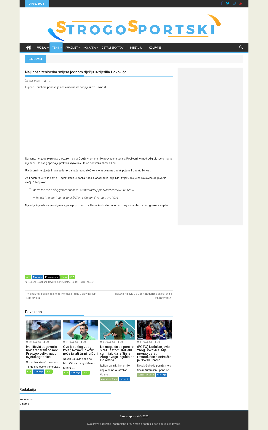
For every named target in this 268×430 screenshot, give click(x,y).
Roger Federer (86, 282)
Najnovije (37, 277)
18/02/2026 (35, 342)
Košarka (90, 47)
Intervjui (136, 47)
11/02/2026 (72, 342)
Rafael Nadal (71, 282)
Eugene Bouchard (37, 282)
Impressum (27, 399)
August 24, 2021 (107, 198)
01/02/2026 (146, 342)
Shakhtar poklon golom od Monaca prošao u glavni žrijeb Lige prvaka (61, 295)
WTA (72, 277)
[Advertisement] (99, 123)
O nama (24, 403)
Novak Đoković (55, 282)
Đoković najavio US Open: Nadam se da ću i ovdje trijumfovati (143, 295)
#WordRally (90, 190)
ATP (28, 277)
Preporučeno (51, 277)
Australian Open (109, 379)
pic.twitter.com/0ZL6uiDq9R (116, 190)
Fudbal (42, 47)
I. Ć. (49, 81)
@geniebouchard (67, 190)
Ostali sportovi (113, 47)
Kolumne (155, 47)
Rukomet (72, 47)
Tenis (56, 47)
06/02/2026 (109, 342)
